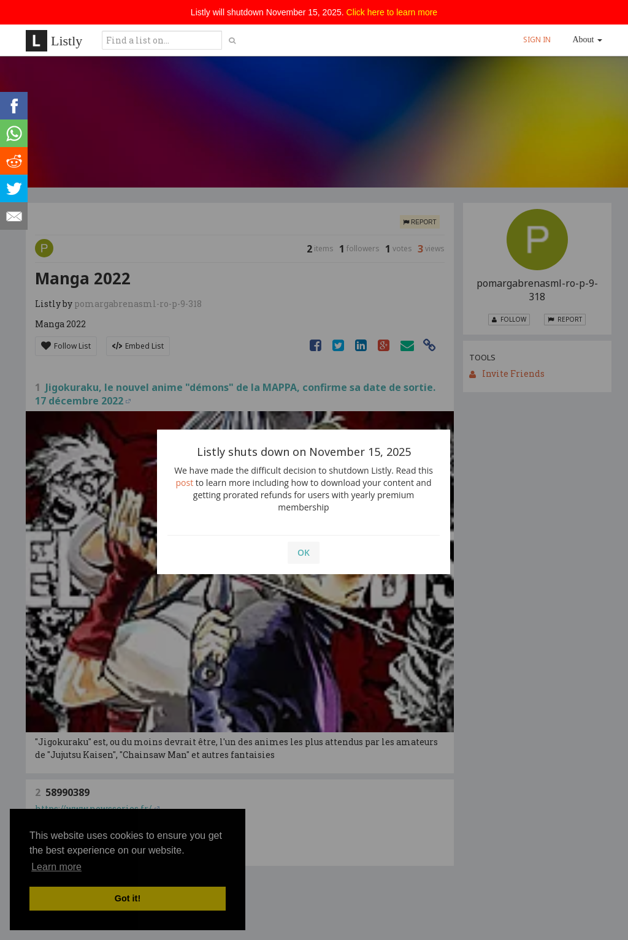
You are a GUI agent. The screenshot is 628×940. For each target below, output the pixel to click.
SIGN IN (537, 39)
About (588, 39)
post (185, 482)
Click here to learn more (392, 12)
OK (303, 552)
